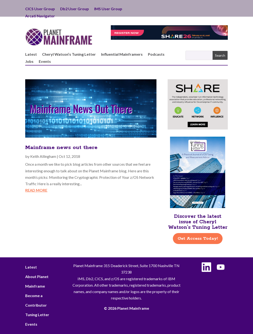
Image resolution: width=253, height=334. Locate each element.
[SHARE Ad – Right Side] (198, 128)
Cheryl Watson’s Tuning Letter (69, 54)
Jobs (29, 62)
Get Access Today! (198, 238)
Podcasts (156, 54)
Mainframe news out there (61, 147)
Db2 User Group (74, 9)
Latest (31, 54)
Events (45, 62)
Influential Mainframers (122, 54)
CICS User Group (40, 9)
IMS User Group (108, 9)
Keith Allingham (43, 156)
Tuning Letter (37, 314)
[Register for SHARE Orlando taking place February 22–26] (169, 38)
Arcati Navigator (40, 16)
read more (36, 190)
